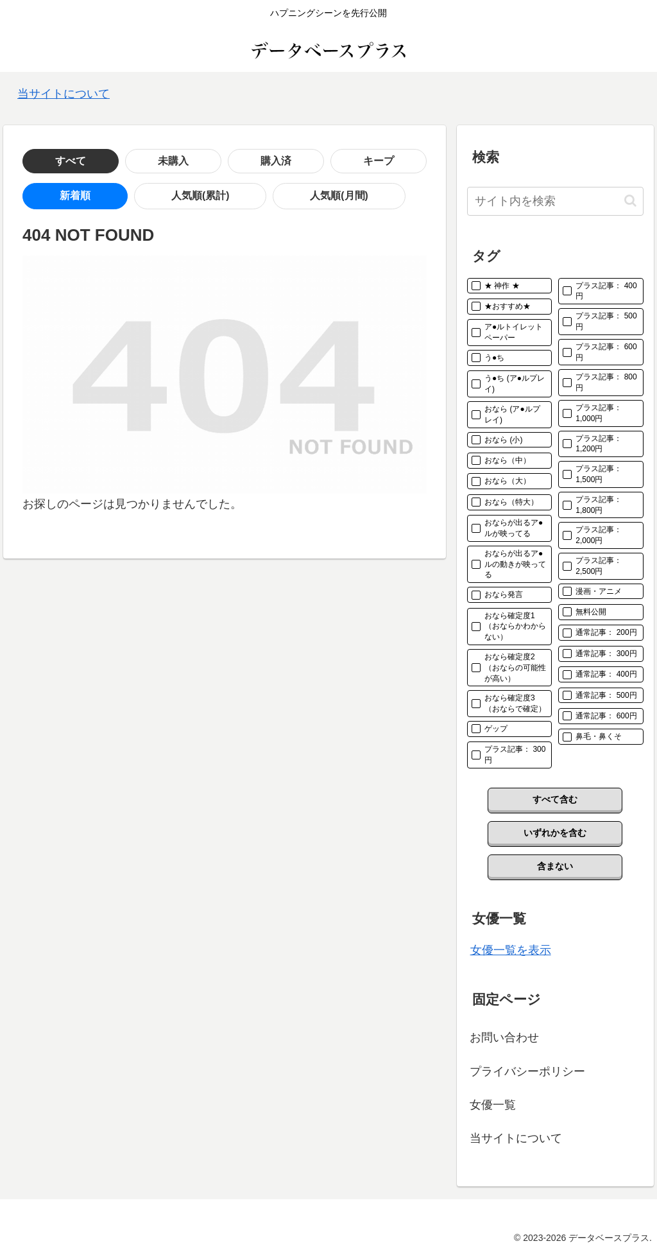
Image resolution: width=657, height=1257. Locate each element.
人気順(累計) (125, 196)
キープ (234, 160)
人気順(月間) (214, 196)
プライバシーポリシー (527, 1071)
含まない (555, 866)
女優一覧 (493, 1104)
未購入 (111, 160)
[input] (555, 201)
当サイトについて (63, 93)
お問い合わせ (504, 1037)
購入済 (173, 160)
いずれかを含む (555, 833)
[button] (630, 200)
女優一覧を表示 (510, 950)
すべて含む (555, 799)
